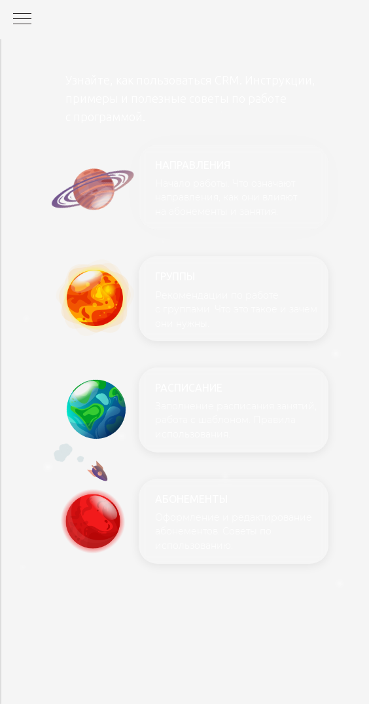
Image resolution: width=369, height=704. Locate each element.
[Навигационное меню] (22, 19)
